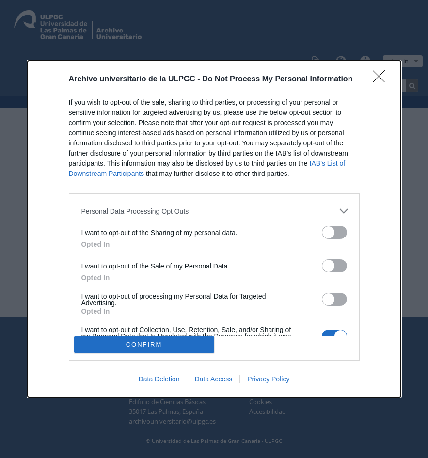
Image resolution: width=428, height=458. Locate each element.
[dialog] (214, 229)
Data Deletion (159, 379)
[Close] (382, 79)
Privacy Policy (268, 379)
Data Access (213, 379)
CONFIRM (144, 343)
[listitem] (214, 211)
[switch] (334, 232)
